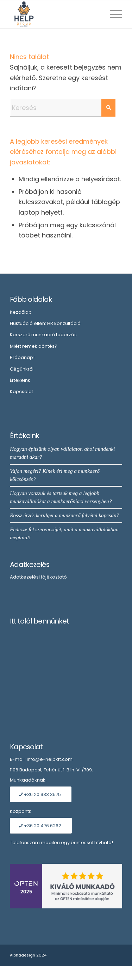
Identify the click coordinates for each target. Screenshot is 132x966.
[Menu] (112, 14)
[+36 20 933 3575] (40, 794)
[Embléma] (55, 14)
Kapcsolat (21, 391)
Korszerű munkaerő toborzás (43, 334)
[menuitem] (112, 14)
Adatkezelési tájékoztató (38, 577)
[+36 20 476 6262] (41, 826)
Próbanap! (22, 357)
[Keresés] (62, 108)
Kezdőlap (21, 312)
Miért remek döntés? (33, 346)
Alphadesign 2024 (28, 955)
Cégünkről (21, 369)
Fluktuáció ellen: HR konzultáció (45, 323)
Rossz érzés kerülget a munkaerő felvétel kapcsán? (64, 515)
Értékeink (20, 380)
